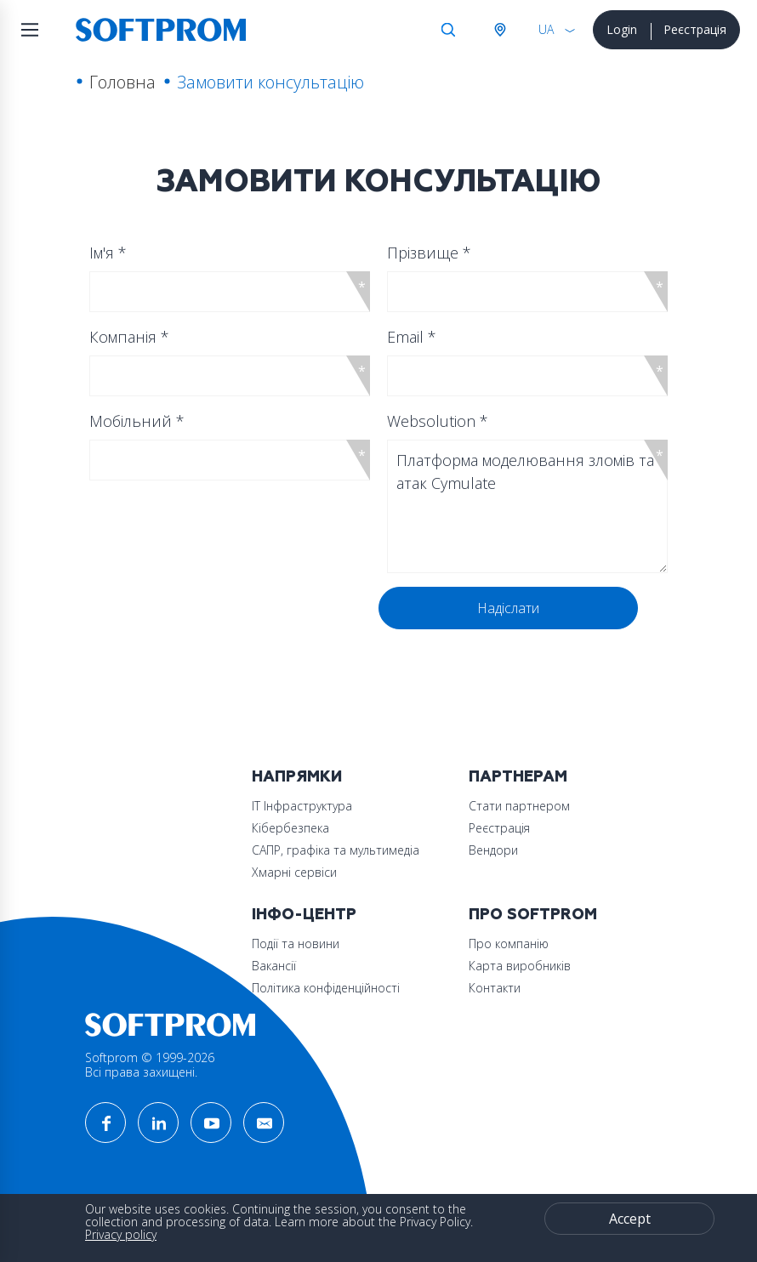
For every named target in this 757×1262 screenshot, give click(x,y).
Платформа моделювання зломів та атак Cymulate (527, 506)
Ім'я (108, 252)
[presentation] (223, 620)
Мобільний (137, 421)
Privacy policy (121, 1234)
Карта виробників (520, 966)
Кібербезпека (290, 828)
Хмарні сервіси (294, 872)
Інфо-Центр (304, 914)
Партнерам (518, 777)
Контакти (495, 988)
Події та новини (295, 943)
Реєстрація (694, 29)
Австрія (499, 30)
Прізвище (429, 252)
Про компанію (509, 943)
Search (448, 30)
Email (411, 337)
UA (546, 29)
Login (621, 29)
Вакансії (274, 966)
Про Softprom (533, 914)
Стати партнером (519, 806)
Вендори (493, 850)
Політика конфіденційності (326, 988)
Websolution (437, 421)
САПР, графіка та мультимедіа (335, 850)
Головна (122, 82)
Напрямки (297, 777)
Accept (630, 1218)
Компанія (129, 337)
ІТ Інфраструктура (302, 806)
